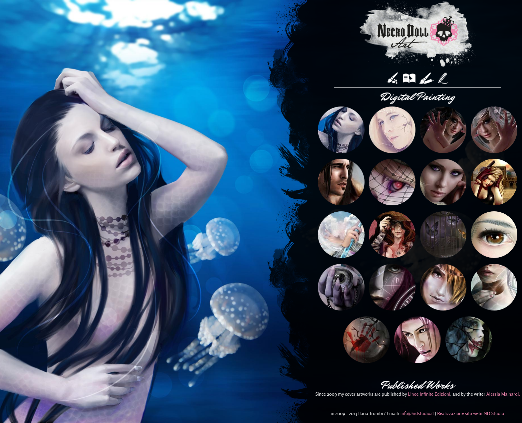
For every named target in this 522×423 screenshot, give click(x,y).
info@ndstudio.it (417, 413)
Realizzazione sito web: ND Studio (470, 413)
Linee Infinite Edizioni (429, 394)
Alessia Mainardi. (503, 394)
